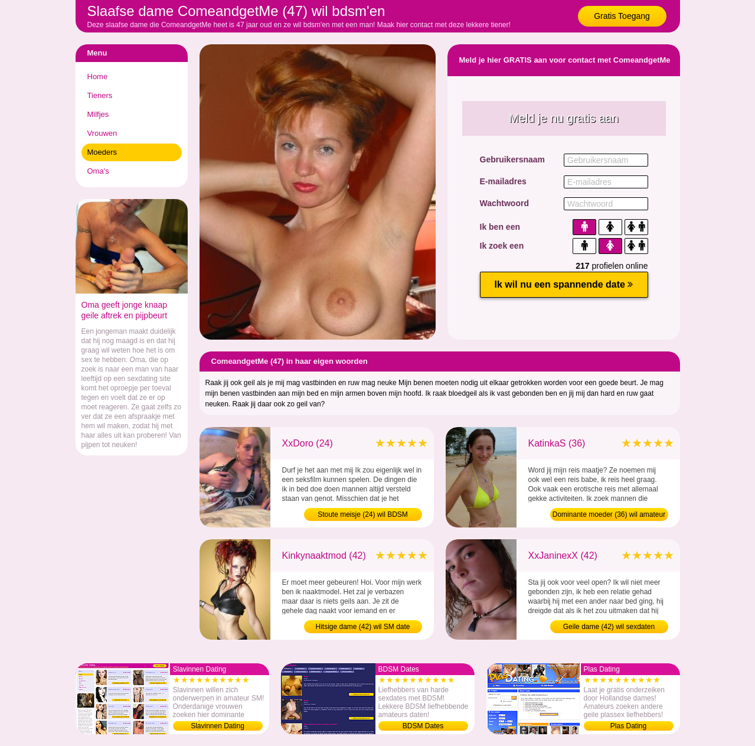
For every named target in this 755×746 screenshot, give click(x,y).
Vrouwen (102, 133)
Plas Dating (628, 726)
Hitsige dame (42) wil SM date (362, 627)
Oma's (98, 171)
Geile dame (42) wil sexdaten (609, 627)
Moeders (102, 152)
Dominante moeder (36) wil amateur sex (609, 515)
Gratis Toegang (622, 16)
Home (97, 76)
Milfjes (98, 114)
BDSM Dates (423, 726)
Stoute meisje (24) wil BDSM (363, 514)
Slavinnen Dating (217, 726)
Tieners (100, 95)
